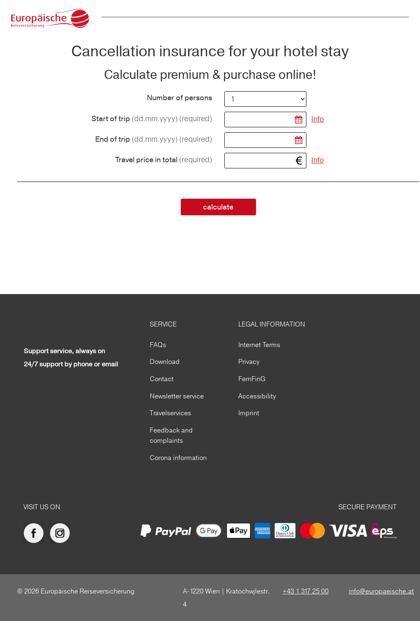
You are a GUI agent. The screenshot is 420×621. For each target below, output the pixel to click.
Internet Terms (259, 344)
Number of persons (179, 98)
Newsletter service (177, 396)
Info (317, 119)
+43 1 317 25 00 (306, 591)
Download (165, 361)
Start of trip (151, 119)
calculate (218, 207)
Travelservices (170, 413)
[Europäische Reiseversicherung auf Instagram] (62, 533)
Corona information (178, 457)
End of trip (153, 139)
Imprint (248, 413)
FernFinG (251, 379)
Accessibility (257, 396)
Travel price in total (163, 160)
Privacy (249, 361)
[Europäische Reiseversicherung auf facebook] (35, 533)
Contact (161, 379)
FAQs (158, 344)
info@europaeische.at (381, 591)
